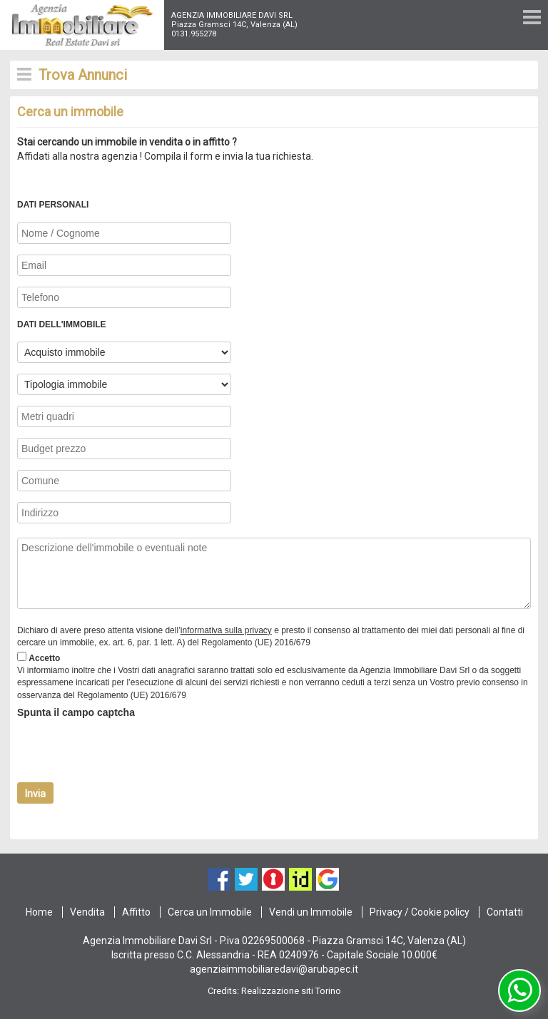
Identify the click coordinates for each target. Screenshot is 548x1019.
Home (39, 912)
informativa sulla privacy (226, 630)
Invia (35, 793)
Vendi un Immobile (310, 912)
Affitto (136, 912)
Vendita (87, 912)
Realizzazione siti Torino (291, 990)
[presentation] (125, 751)
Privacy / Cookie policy (420, 912)
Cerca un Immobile (210, 912)
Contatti (505, 912)
